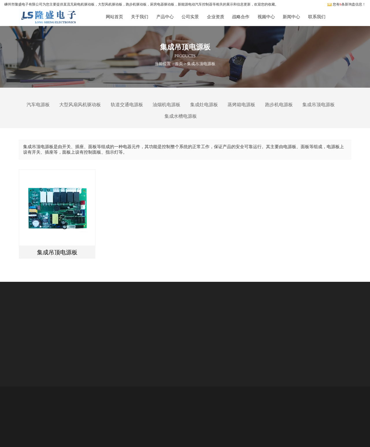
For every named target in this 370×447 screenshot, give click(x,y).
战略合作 (240, 16)
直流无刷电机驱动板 (79, 4)
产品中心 (165, 16)
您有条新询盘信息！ (346, 4)
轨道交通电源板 (127, 104)
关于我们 (139, 16)
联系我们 (316, 16)
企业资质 (215, 16)
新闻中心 (291, 16)
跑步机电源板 (279, 104)
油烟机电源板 (166, 104)
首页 (179, 63)
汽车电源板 (38, 104)
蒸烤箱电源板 (241, 104)
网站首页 (114, 16)
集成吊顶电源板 (201, 63)
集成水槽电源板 (180, 116)
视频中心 (266, 16)
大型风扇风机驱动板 (80, 104)
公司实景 (190, 16)
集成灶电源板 (204, 104)
